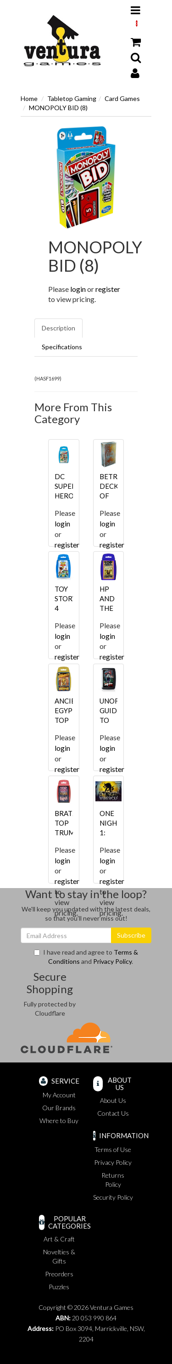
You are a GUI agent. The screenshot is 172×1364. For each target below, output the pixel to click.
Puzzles (59, 1287)
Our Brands (59, 1108)
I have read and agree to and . (86, 956)
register (107, 289)
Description (58, 328)
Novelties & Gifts (59, 1256)
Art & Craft (59, 1239)
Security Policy (113, 1197)
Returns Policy (112, 1179)
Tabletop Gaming (71, 98)
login (78, 289)
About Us (113, 1100)
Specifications (62, 347)
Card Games (122, 98)
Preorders (59, 1274)
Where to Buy (58, 1120)
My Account (59, 1095)
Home (29, 98)
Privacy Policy (112, 961)
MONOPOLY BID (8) (58, 108)
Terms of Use (112, 1149)
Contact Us (113, 1113)
